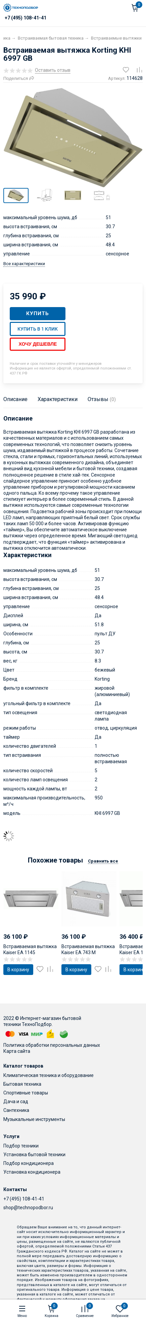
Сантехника (16, 1110)
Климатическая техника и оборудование (48, 1075)
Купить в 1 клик (37, 329)
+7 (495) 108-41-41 (23, 1199)
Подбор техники (21, 1145)
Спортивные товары (25, 1092)
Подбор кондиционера (28, 1163)
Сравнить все (103, 861)
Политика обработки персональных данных (51, 1045)
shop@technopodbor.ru (28, 1207)
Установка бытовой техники (34, 1154)
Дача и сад (15, 1101)
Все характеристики (24, 263)
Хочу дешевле (37, 344)
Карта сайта (16, 1051)
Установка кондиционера (31, 1172)
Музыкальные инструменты (34, 1119)
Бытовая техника (22, 1084)
